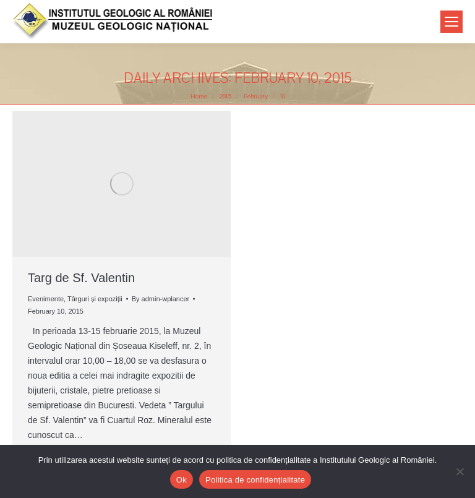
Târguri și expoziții (94, 299)
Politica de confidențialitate (255, 479)
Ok (181, 479)
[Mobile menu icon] (451, 22)
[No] (459, 471)
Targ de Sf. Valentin (81, 278)
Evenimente (46, 299)
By (161, 299)
